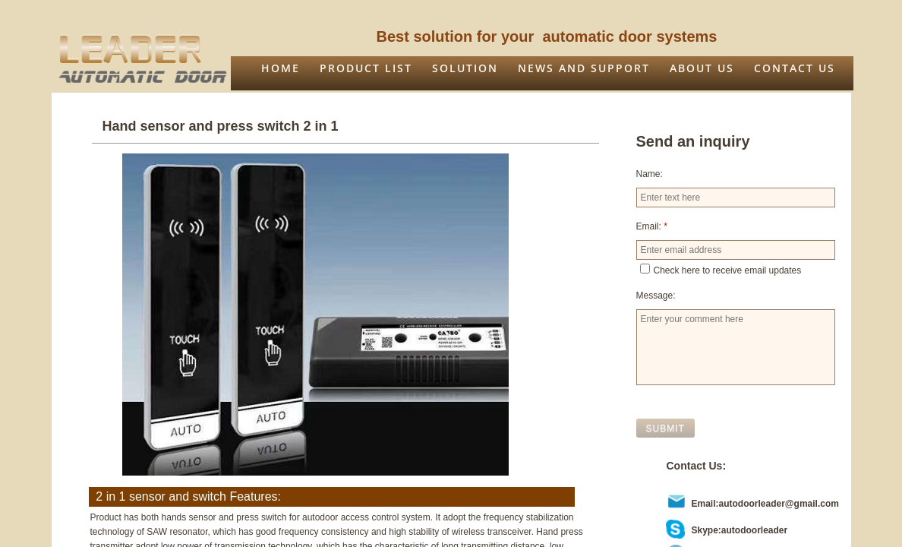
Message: (656, 295)
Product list (366, 68)
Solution (465, 68)
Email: (651, 226)
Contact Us (794, 68)
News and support (584, 68)
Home (280, 68)
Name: (649, 174)
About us (702, 68)
